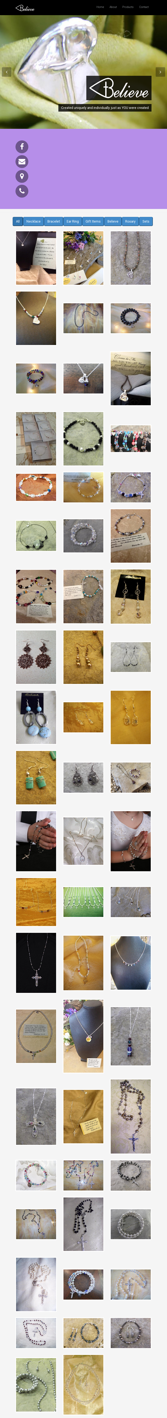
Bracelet (53, 221)
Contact (144, 7)
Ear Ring (73, 221)
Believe (112, 221)
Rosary (130, 221)
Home (100, 7)
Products (128, 7)
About (113, 7)
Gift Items (93, 221)
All (18, 221)
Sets (145, 221)
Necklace (33, 221)
